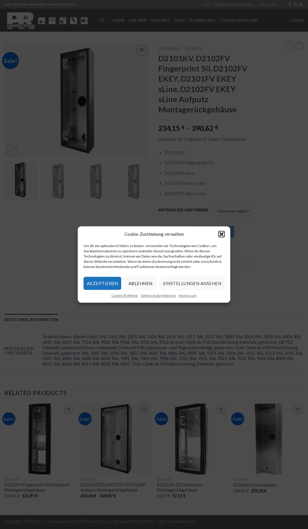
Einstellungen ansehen (192, 283)
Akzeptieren (102, 283)
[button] (221, 234)
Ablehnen (140, 283)
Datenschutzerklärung (158, 295)
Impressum (188, 295)
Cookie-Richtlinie (124, 295)
